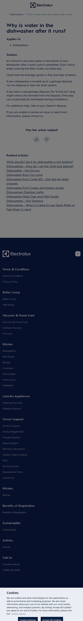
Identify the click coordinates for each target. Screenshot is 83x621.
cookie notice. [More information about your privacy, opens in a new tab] (18, 615)
